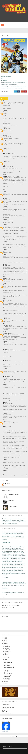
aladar (4, 141)
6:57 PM (5, 219)
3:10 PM (5, 368)
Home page (14, 474)
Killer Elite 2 (4, 709)
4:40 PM (5, 470)
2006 (5, 683)
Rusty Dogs (4, 711)
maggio (6, 657)
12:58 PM (5, 331)
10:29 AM (5, 317)
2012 (5, 638)
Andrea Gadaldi (6, 483)
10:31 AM (5, 419)
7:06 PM (5, 224)
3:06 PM (5, 206)
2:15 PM (5, 198)
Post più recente (3, 474)
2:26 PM (5, 348)
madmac (5, 325)
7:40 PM (5, 249)
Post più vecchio (24, 474)
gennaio (6, 679)
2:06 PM (5, 174)
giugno (6, 656)
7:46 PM (5, 254)
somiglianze (6, 670)
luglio (6, 654)
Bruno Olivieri (6, 376)
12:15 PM (5, 160)
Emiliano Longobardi (5, 721)
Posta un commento (4, 472)
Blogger (16, 736)
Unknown (5, 136)
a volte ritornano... (8, 664)
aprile (6, 659)
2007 (5, 681)
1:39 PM (5, 341)
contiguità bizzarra (8, 662)
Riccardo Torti (6, 166)
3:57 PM (5, 375)
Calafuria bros (7, 665)
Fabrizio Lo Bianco (7, 117)
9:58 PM (5, 110)
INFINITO (5, 426)
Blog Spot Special (8, 673)
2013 (5, 637)
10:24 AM (5, 140)
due (5, 668)
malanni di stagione (8, 675)
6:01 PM (5, 212)
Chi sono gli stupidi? (13, 506)
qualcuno (10, 86)
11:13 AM (5, 147)
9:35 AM (5, 135)
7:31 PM (5, 241)
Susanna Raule (6, 226)
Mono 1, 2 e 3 (5, 710)
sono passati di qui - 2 (9, 667)
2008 (5, 645)
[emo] (4, 111)
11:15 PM (5, 283)
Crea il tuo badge (5, 731)
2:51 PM (5, 359)
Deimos (5, 243)
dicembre (7, 646)
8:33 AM (5, 298)
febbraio (6, 678)
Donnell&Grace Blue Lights (8, 707)
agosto (6, 653)
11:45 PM (5, 127)
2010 (5, 642)
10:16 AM (5, 413)
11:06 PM (5, 122)
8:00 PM (5, 384)
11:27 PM (5, 397)
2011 (5, 640)
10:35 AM (5, 323)
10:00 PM (5, 115)
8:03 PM (5, 264)
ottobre (6, 649)
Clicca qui (4, 611)
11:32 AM (5, 152)
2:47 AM (5, 402)
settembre (7, 651)
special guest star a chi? (14, 494)
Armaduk (5, 360)
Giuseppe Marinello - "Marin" (9, 176)
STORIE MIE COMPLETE (7, 713)
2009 (5, 643)
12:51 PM (5, 165)
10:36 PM (5, 276)
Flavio (4, 100)
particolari (6, 672)
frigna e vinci (11, 500)
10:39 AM (5, 425)
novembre (7, 648)
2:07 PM (5, 191)
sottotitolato (7, 676)
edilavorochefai (6, 342)
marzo (6, 660)
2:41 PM (5, 459)
